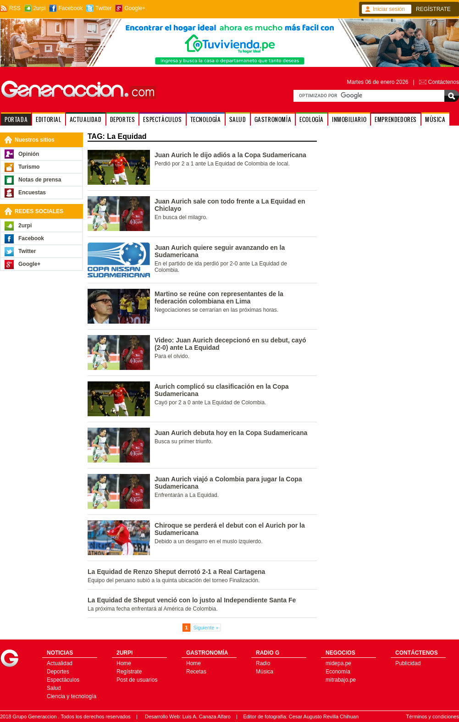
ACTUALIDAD (86, 119)
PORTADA (16, 119)
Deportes (58, 671)
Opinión (28, 154)
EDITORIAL (48, 119)
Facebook (70, 8)
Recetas (196, 671)
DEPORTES (122, 119)
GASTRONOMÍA (273, 119)
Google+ (134, 8)
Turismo (28, 167)
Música (264, 671)
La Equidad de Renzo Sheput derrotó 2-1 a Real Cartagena (176, 571)
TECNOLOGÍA (205, 119)
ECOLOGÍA (311, 119)
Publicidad (407, 663)
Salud (54, 688)
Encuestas (32, 192)
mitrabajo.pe (341, 680)
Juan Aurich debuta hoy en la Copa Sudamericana (231, 432)
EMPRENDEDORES (396, 119)
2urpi (39, 8)
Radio (263, 663)
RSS (15, 8)
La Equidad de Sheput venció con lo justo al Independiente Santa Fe (192, 600)
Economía (338, 671)
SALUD (237, 119)
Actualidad (59, 663)
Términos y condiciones (432, 716)
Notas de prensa (39, 179)
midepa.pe (338, 663)
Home (123, 663)
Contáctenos (443, 82)
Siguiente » (206, 627)
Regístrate (129, 671)
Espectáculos (63, 680)
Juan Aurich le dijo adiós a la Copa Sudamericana (230, 155)
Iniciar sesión (389, 9)
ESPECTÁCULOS (162, 119)
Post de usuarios (136, 680)
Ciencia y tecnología (71, 696)
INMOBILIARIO (349, 119)
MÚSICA (435, 119)
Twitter (103, 8)
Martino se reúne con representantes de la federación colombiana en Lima (219, 297)
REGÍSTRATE (433, 9)
